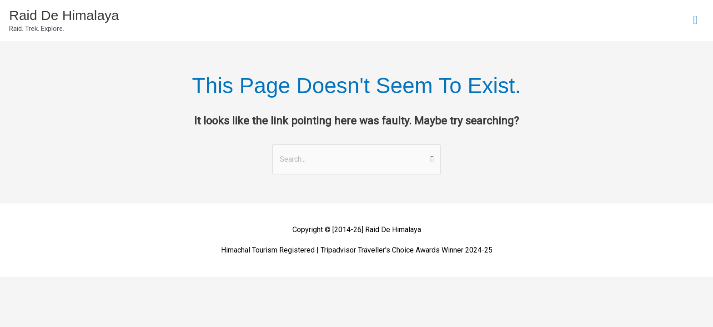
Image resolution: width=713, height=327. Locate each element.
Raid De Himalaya (64, 15)
